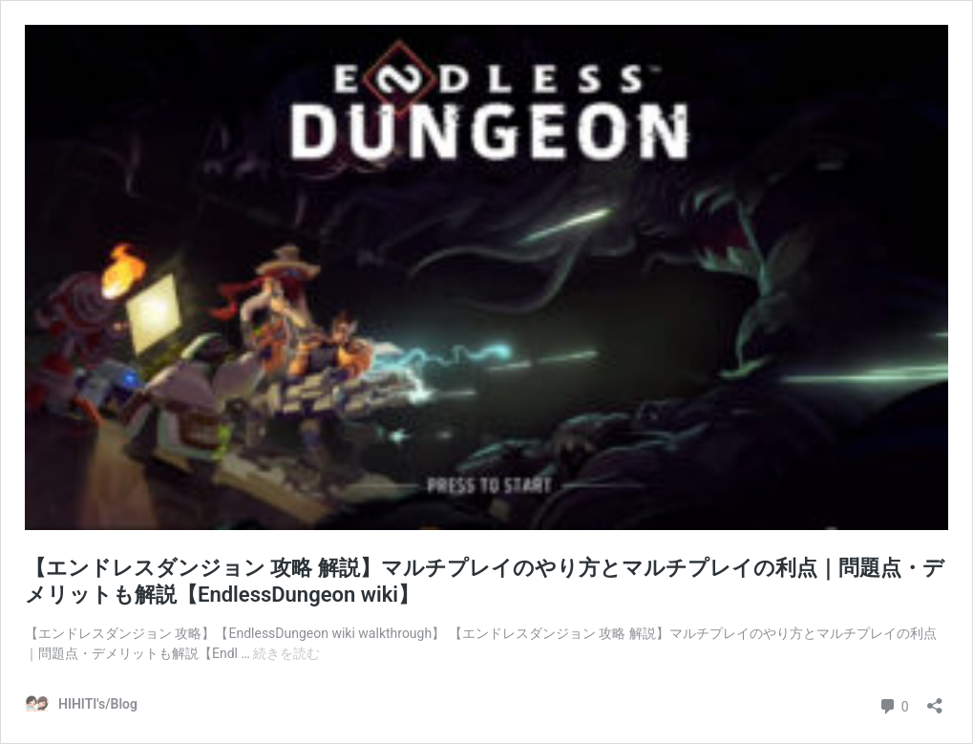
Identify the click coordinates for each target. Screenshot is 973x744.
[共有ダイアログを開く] (934, 699)
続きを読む (286, 653)
